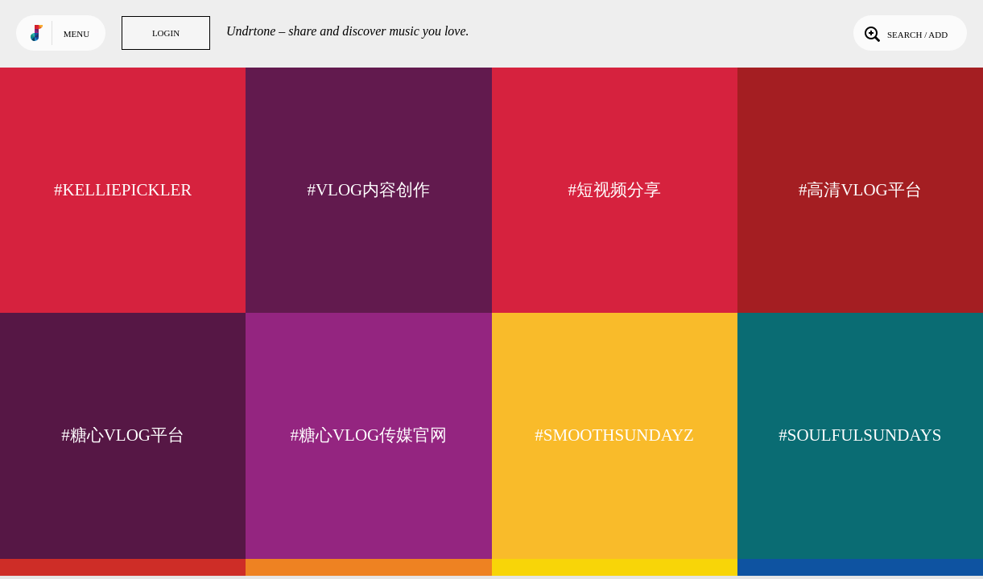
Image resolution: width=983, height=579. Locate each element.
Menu (76, 34)
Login (166, 33)
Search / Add (904, 33)
